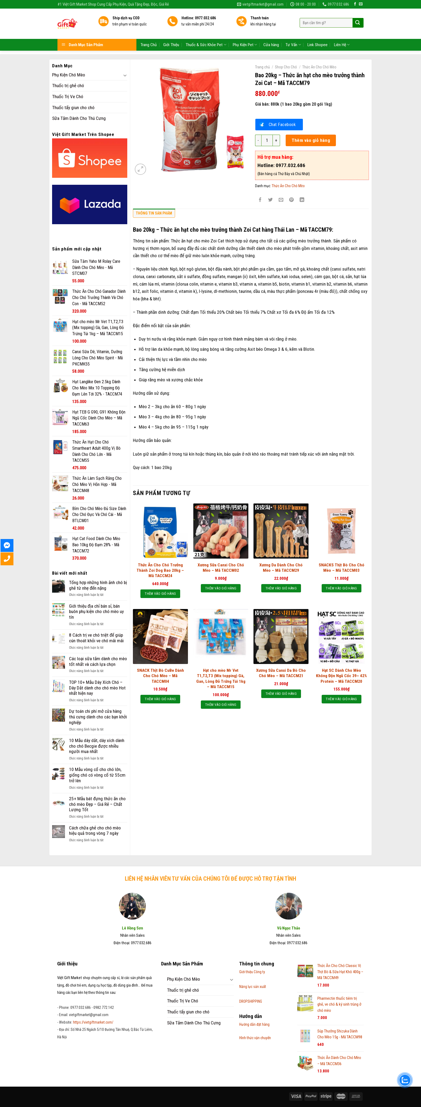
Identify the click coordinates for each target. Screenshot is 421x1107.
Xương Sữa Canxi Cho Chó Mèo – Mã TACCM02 (221, 568)
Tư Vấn (293, 28)
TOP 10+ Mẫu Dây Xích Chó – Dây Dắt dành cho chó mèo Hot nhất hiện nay (97, 688)
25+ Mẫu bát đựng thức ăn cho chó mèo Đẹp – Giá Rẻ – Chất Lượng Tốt (97, 804)
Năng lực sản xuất (252, 986)
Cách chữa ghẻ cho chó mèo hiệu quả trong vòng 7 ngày (95, 830)
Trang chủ (262, 67)
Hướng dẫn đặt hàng (254, 1024)
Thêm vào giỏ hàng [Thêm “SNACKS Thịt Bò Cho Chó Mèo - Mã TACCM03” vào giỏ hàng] (341, 588)
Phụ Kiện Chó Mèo (68, 75)
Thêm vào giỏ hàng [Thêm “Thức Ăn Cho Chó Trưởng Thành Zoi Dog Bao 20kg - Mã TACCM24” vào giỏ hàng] (160, 594)
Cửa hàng (271, 28)
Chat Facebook (282, 124)
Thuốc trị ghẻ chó (68, 85)
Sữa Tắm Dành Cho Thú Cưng (79, 118)
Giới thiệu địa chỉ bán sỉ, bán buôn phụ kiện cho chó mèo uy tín (96, 611)
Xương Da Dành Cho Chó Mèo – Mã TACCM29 (281, 568)
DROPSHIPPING (250, 1001)
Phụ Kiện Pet (245, 28)
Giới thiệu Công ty (252, 972)
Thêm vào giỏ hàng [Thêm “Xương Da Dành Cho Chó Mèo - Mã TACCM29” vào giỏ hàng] (281, 588)
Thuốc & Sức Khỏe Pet (206, 28)
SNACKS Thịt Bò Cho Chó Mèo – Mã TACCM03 (341, 568)
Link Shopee (317, 28)
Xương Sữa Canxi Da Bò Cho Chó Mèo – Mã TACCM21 (281, 673)
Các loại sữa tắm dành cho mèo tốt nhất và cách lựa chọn (98, 661)
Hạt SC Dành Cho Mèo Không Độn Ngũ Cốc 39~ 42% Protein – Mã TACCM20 (341, 676)
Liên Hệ (342, 28)
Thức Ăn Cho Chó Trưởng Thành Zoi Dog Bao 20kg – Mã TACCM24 (160, 570)
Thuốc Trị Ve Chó (67, 96)
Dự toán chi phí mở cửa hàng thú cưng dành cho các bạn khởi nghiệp (98, 717)
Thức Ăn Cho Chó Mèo (319, 67)
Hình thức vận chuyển (255, 1038)
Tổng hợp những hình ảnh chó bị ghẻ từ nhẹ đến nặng (98, 585)
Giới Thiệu (171, 28)
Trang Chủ (148, 28)
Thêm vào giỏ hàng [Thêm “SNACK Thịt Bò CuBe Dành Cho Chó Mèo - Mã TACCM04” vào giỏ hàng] (160, 699)
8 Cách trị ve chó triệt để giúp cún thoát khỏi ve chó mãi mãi (96, 637)
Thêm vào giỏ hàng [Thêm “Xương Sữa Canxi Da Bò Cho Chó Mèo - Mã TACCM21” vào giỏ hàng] (281, 694)
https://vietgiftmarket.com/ (93, 1022)
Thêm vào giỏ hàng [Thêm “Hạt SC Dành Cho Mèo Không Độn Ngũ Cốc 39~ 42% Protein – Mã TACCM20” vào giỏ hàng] (341, 699)
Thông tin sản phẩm (154, 213)
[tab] (154, 214)
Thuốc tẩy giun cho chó (73, 107)
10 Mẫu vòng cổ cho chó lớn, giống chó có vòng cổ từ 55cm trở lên (97, 775)
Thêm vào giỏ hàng (311, 140)
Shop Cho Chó (286, 67)
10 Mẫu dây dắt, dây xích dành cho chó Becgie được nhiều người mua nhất (96, 746)
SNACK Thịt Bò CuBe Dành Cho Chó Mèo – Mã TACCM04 (160, 676)
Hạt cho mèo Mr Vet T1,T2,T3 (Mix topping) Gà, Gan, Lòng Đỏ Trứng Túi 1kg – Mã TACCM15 (220, 678)
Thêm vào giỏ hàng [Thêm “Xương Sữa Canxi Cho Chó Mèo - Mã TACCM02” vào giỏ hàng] (220, 588)
